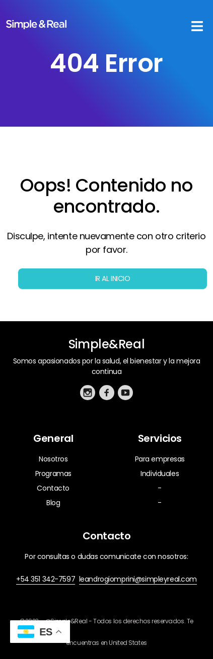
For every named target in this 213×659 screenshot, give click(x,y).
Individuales (159, 473)
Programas (53, 473)
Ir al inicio (112, 278)
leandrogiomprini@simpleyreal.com (138, 579)
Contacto (53, 488)
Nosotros (53, 459)
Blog (53, 503)
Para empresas (160, 459)
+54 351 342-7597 (45, 579)
